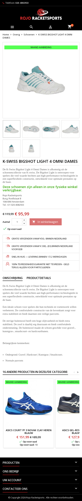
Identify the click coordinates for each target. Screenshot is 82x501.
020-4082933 (22, 2)
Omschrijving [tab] (13, 278)
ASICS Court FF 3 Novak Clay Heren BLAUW (29, 432)
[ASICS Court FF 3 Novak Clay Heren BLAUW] (28, 382)
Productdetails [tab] (39, 278)
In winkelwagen (45, 222)
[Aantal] (17, 221)
